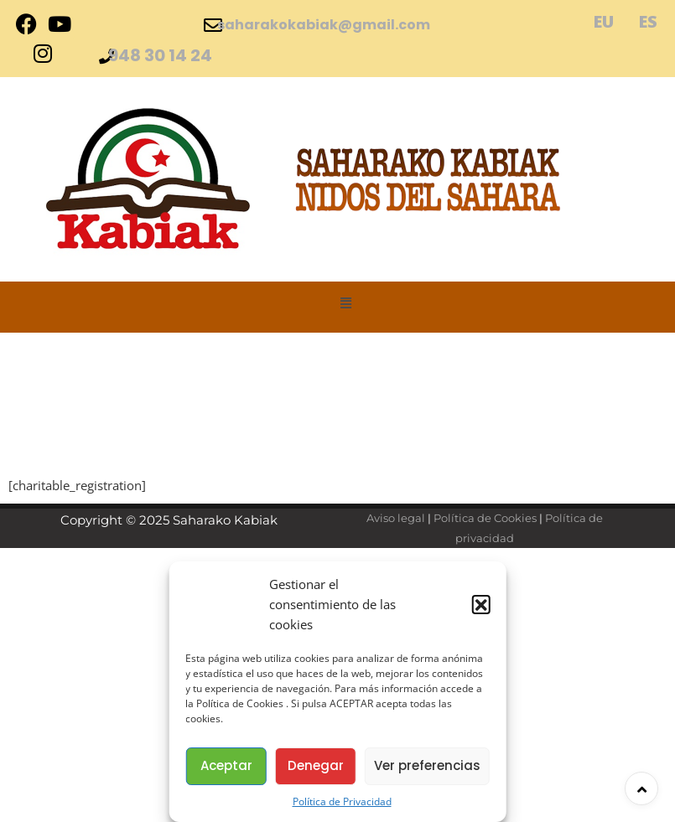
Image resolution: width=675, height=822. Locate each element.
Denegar (316, 765)
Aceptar (226, 765)
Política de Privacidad (342, 801)
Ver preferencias (427, 765)
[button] (481, 604)
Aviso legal (395, 518)
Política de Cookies (485, 518)
